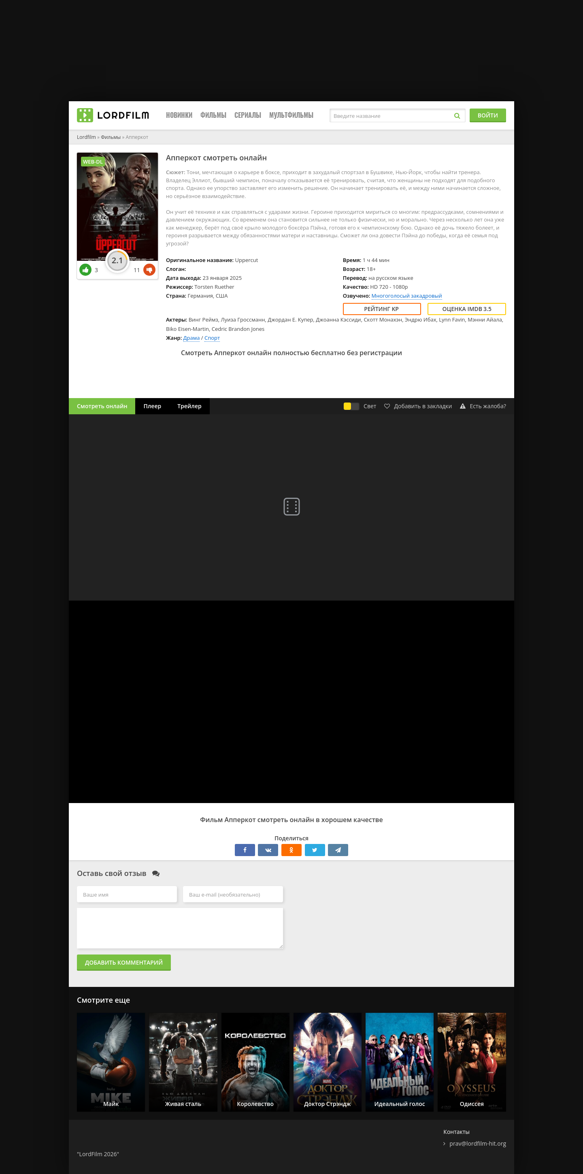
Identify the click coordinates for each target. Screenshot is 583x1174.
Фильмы (213, 115)
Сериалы (247, 115)
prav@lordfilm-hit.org (477, 1143)
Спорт (212, 337)
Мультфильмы (291, 115)
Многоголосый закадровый (407, 295)
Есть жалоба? (483, 406)
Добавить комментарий (124, 962)
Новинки (179, 115)
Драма (191, 337)
